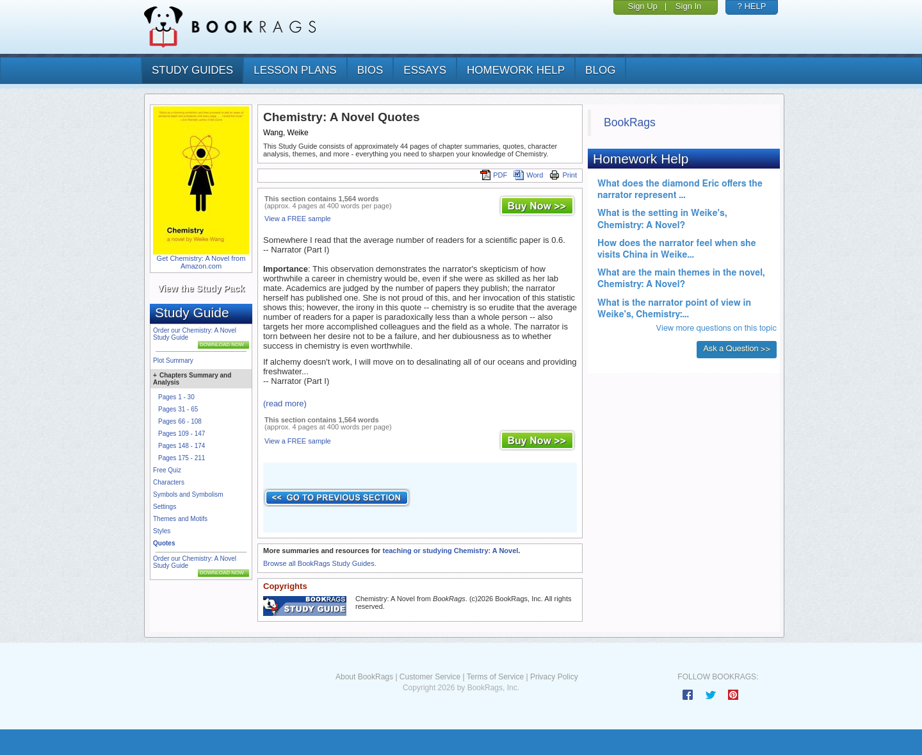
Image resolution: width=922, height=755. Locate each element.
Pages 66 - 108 (180, 421)
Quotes (164, 543)
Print (563, 175)
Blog (600, 70)
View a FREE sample (297, 218)
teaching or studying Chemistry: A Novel (450, 550)
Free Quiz (167, 470)
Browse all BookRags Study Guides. (319, 563)
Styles (161, 531)
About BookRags (364, 676)
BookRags (630, 122)
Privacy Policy (554, 676)
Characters (168, 482)
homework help (516, 70)
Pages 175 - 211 (181, 457)
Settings (164, 506)
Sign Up (643, 6)
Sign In (688, 6)
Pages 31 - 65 (178, 409)
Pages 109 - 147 (181, 433)
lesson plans (295, 70)
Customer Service (430, 676)
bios (370, 70)
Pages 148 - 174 (181, 445)
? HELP (752, 6)
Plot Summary (173, 360)
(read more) (285, 403)
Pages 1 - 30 (176, 397)
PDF (493, 175)
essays (424, 70)
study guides (192, 70)
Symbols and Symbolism (188, 494)
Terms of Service (495, 676)
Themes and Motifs (180, 518)
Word (528, 175)
